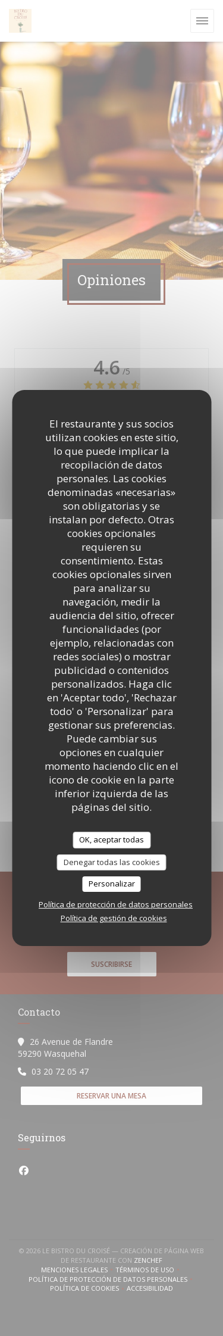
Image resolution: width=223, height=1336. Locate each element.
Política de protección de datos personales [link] (116, 904)
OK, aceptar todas (111, 839)
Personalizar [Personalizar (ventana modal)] (112, 883)
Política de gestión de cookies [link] (114, 918)
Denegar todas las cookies (112, 862)
